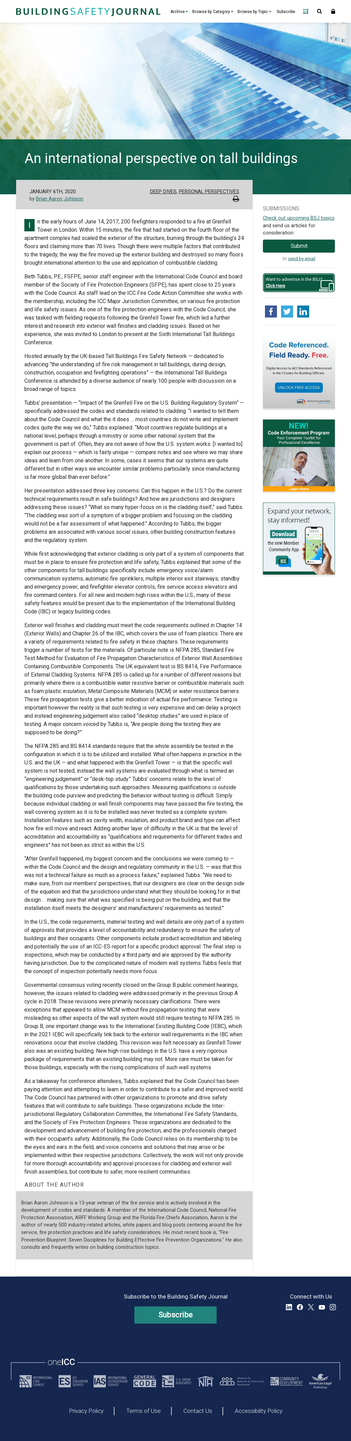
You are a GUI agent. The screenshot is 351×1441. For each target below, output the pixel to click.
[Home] (87, 11)
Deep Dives (163, 192)
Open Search (319, 11)
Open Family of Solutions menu (306, 11)
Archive (177, 11)
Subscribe (286, 11)
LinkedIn (289, 1307)
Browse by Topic (253, 11)
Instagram (333, 1307)
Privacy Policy (86, 1411)
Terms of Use (143, 1411)
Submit (299, 246)
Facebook (300, 1307)
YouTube (322, 1307)
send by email (301, 258)
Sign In (333, 11)
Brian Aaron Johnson (59, 199)
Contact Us (197, 1411)
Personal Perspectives (209, 192)
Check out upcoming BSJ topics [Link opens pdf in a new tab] (299, 218)
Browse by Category (211, 11)
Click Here (275, 285)
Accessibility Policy (258, 1411)
